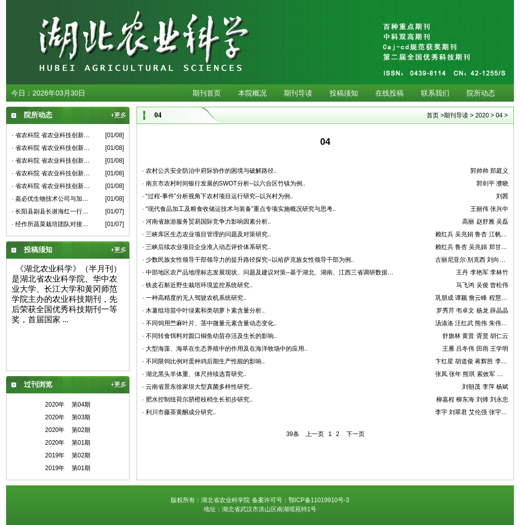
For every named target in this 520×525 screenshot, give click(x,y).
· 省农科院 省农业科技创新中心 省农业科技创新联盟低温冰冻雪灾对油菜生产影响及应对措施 (51, 186)
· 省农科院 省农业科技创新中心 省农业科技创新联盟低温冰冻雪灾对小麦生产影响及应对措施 (51, 135)
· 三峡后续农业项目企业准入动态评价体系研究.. (206, 247)
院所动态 (481, 93)
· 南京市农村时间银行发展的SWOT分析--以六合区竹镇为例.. (223, 183)
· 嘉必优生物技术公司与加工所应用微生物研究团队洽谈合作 (51, 198)
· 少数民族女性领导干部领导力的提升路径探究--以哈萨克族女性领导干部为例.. (248, 259)
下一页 (355, 434)
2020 (482, 115)
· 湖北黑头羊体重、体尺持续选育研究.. (194, 374)
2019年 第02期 (67, 455)
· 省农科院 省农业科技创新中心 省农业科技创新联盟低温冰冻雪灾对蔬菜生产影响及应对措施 (51, 147)
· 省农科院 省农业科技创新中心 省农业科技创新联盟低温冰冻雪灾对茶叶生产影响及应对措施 (51, 173)
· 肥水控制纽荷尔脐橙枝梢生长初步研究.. (197, 399)
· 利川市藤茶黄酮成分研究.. (179, 412)
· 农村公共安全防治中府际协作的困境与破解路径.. (209, 170)
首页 (433, 115)
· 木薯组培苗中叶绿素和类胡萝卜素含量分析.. (203, 310)
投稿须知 (344, 93)
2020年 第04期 (67, 404)
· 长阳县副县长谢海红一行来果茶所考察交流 (51, 211)
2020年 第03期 (67, 417)
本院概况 (252, 93)
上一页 (315, 434)
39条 (292, 434)
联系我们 (435, 93)
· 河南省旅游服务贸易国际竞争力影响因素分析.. (206, 221)
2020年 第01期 (67, 442)
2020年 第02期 (67, 430)
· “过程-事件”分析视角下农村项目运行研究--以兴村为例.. (217, 196)
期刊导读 (298, 93)
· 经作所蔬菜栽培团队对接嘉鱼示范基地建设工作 (51, 224)
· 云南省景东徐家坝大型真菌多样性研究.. (197, 386)
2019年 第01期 (67, 468)
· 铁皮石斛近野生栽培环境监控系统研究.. (197, 285)
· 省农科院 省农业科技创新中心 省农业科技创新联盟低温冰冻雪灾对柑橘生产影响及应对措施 (51, 160)
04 (499, 115)
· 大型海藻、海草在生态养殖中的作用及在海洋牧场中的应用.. (224, 348)
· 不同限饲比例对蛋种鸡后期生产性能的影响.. (203, 361)
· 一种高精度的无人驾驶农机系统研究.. (194, 297)
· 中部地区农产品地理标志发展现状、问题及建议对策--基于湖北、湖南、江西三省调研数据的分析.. (270, 272)
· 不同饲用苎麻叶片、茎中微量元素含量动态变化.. (209, 323)
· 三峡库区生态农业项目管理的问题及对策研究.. (206, 234)
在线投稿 (389, 93)
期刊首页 (206, 93)
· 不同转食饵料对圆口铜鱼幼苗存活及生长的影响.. (209, 335)
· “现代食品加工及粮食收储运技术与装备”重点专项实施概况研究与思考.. (239, 208)
